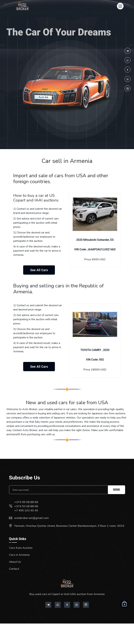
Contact (14, 569)
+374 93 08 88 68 (26, 507)
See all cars (39, 270)
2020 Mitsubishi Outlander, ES (94, 239)
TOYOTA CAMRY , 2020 (94, 350)
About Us (15, 562)
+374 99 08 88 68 (26, 503)
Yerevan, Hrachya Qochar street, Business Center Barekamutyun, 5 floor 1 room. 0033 (69, 526)
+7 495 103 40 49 (26, 511)
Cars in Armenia (19, 555)
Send (116, 490)
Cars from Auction (20, 548)
